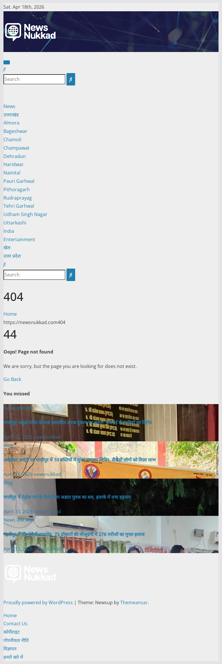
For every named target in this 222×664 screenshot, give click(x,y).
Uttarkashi (14, 223)
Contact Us (15, 623)
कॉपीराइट (11, 632)
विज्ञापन (9, 649)
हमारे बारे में (13, 657)
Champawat (16, 148)
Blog (8, 445)
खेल (6, 247)
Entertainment (19, 239)
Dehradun (14, 156)
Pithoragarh (16, 189)
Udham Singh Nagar (25, 214)
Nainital (11, 173)
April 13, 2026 (18, 437)
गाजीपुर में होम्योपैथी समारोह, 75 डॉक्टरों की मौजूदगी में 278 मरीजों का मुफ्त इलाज (74, 534)
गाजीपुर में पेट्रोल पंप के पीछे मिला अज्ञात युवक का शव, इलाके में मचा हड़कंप (67, 497)
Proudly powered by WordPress (38, 602)
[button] (4, 69)
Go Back (12, 379)
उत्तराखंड (11, 114)
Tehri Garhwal (18, 206)
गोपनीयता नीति (16, 640)
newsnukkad (47, 437)
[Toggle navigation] (6, 62)
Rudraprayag (17, 198)
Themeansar (134, 602)
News (9, 106)
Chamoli (12, 139)
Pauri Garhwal (18, 181)
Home (10, 314)
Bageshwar (15, 131)
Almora (11, 123)
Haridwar (13, 164)
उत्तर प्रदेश (12, 256)
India (8, 231)
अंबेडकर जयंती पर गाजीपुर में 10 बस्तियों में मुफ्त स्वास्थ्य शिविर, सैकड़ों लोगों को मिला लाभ (79, 460)
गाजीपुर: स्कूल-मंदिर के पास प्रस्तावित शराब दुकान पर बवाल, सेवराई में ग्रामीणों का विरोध (77, 422)
